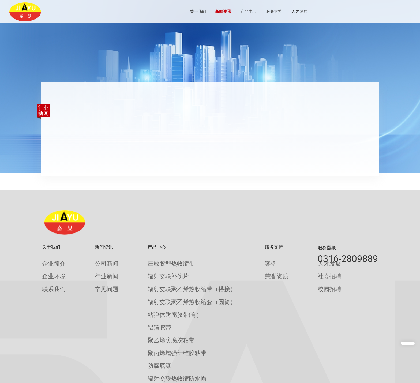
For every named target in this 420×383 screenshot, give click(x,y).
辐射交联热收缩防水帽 (157, 340)
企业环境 (50, 270)
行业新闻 (97, 270)
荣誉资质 (234, 270)
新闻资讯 (204, 11)
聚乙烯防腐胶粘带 (153, 314)
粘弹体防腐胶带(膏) (154, 296)
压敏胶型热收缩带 (153, 261)
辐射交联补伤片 (151, 270)
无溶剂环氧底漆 (151, 357)
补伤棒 (143, 375)
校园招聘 (281, 279)
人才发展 (281, 11)
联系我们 (50, 279)
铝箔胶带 (145, 305)
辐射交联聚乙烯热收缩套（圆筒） (167, 288)
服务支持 (255, 11)
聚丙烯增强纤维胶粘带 (157, 322)
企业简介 (50, 261)
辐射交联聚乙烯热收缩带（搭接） (167, 279)
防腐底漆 (145, 331)
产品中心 (230, 11)
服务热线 (327, 247)
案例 (230, 261)
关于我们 (179, 11)
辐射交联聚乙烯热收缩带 (159, 366)
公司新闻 (97, 261)
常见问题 (97, 279)
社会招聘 (281, 270)
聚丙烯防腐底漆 (151, 349)
